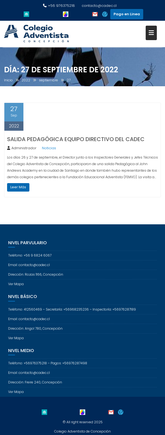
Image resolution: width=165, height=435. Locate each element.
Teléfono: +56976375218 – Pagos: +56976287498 (47, 367)
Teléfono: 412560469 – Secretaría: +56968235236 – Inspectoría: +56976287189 (72, 313)
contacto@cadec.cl (99, 5)
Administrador (21, 148)
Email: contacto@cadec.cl (29, 269)
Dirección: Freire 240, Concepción (35, 386)
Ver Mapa (16, 288)
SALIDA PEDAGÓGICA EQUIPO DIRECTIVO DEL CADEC (76, 139)
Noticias (49, 148)
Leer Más (18, 187)
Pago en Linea (127, 14)
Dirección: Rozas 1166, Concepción (35, 278)
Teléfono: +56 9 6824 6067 (29, 259)
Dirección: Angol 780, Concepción (35, 332)
